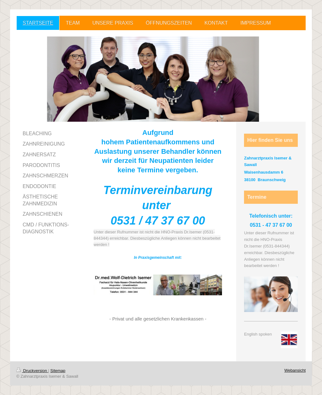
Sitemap (57, 370)
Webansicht (295, 370)
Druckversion (32, 370)
